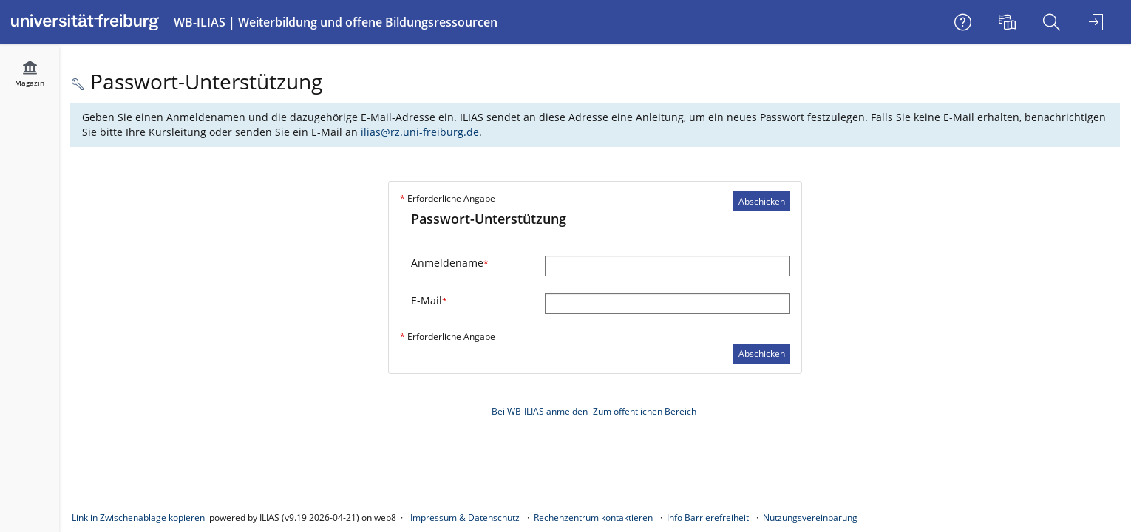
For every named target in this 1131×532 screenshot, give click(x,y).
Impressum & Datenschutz (465, 517)
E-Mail (429, 300)
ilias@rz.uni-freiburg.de (420, 132)
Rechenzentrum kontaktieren (593, 517)
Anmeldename (450, 263)
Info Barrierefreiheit (708, 517)
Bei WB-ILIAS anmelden (540, 411)
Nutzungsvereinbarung (810, 517)
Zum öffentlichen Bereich (644, 411)
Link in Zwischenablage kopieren (138, 517)
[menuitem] (1009, 22)
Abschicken (761, 201)
